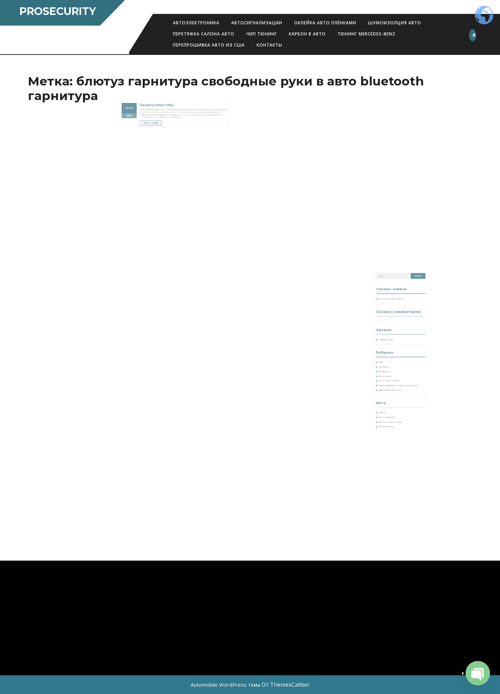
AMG (390, 378)
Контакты (269, 45)
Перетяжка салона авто (203, 34)
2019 (149, 93)
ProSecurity (57, 11)
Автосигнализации (256, 23)
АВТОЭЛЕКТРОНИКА (196, 23)
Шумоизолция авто (394, 23)
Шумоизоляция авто (395, 394)
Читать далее (162, 98)
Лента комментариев (395, 412)
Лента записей (393, 410)
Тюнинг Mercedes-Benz (366, 34)
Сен (148, 89)
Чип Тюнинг (261, 34)
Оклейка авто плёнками (325, 23)
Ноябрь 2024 (393, 365)
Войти (390, 407)
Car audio (391, 381)
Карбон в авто (307, 34)
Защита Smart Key (164, 87)
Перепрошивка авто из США (209, 45)
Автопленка (392, 386)
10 (150, 89)
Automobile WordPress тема (225, 684)
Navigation (392, 384)
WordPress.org (393, 414)
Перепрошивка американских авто (399, 392)
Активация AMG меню (395, 343)
